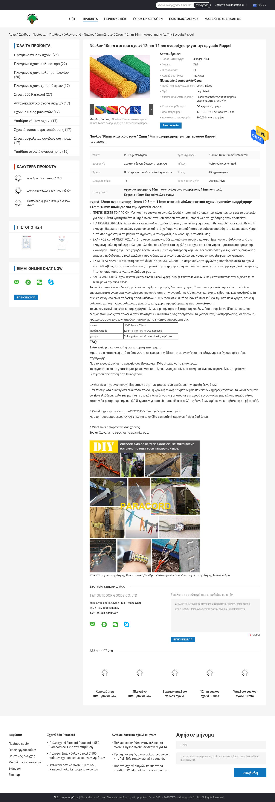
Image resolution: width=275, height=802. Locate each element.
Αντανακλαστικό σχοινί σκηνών (38, 103)
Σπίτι (72, 19)
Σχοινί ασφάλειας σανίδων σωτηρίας (43, 138)
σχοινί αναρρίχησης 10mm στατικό (122, 575)
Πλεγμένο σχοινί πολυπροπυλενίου (41, 73)
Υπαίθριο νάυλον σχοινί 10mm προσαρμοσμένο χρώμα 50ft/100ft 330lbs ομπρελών (245, 694)
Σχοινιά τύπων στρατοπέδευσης (39, 130)
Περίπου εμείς (115, 19)
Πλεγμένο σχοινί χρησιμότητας (38, 86)
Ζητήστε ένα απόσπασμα (229, 4)
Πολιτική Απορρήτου (66, 797)
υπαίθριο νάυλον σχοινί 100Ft (44, 178)
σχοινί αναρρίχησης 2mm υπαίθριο (209, 575)
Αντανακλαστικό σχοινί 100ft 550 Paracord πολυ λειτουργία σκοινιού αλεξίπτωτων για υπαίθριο (73, 767)
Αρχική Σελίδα (18, 34)
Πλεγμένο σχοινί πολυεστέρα (37, 64)
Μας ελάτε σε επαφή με (223, 19)
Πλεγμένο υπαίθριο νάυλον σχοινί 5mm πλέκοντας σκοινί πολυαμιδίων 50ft (140, 694)
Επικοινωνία (171, 125)
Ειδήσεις (15, 768)
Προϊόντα (90, 19)
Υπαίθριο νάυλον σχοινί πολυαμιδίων (166, 575)
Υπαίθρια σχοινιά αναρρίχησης (37, 152)
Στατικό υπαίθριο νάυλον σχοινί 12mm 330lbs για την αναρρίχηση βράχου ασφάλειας (175, 694)
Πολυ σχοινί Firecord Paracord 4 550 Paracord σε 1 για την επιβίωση (74, 745)
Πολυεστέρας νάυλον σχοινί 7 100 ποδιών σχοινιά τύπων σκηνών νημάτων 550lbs (77, 756)
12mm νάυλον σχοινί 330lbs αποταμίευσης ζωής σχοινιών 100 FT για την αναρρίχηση (210, 694)
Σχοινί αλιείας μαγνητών (33, 112)
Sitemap (14, 774)
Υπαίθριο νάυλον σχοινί (65, 34)
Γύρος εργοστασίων (148, 19)
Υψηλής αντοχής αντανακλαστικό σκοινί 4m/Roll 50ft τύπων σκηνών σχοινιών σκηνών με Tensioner (142, 757)
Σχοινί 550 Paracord (29, 94)
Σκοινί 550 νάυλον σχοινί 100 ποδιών (48, 190)
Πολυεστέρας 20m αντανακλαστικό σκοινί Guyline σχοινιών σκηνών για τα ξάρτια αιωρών (140, 745)
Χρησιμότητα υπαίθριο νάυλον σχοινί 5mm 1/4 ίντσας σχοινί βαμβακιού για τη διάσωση (105, 694)
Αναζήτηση (202, 5)
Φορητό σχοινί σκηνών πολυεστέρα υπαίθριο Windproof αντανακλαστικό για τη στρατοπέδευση (142, 768)
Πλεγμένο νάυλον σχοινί (33, 55)
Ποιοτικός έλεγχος (183, 19)
